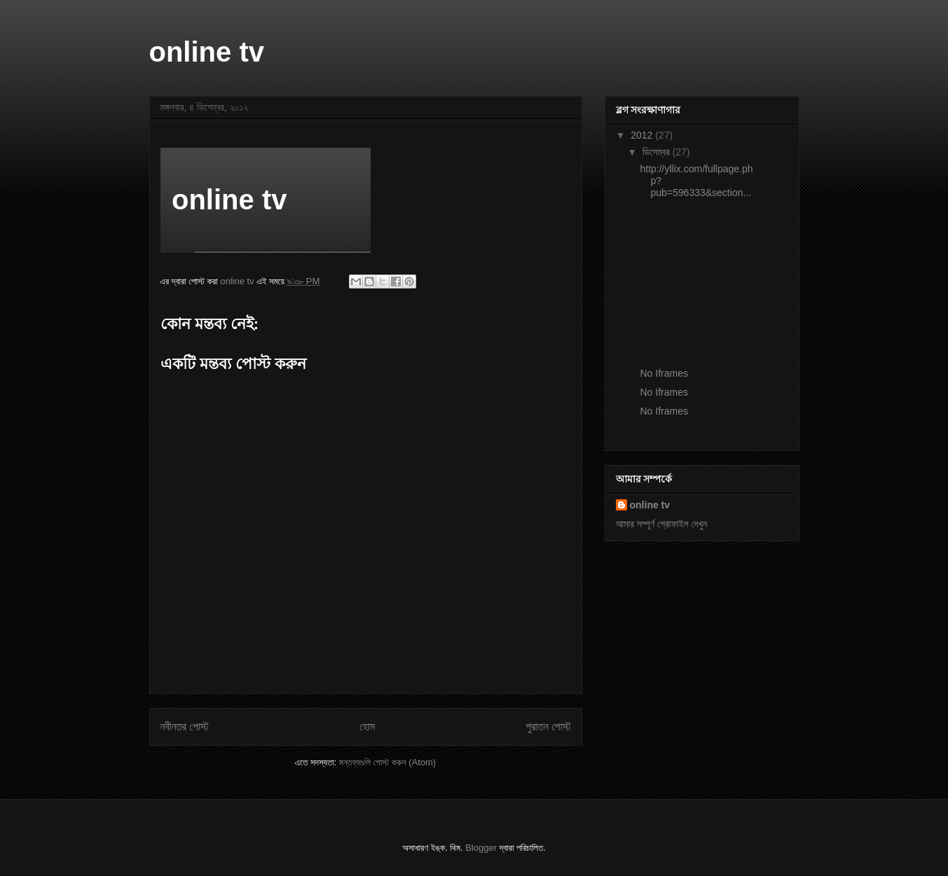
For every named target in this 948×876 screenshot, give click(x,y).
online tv (206, 51)
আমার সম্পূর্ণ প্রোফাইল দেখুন (662, 523)
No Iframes (663, 373)
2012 (643, 135)
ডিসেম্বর (658, 152)
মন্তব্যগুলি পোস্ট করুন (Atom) (387, 762)
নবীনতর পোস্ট (184, 726)
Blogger (481, 847)
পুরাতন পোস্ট (548, 726)
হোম (367, 726)
